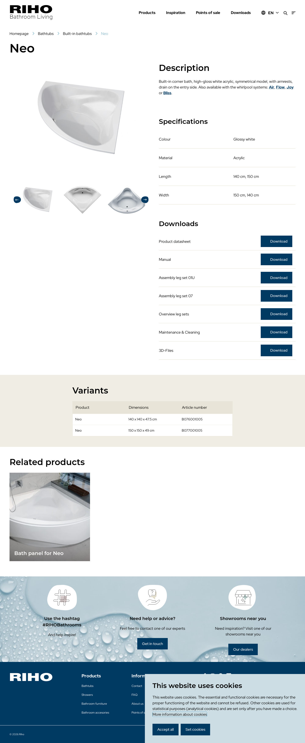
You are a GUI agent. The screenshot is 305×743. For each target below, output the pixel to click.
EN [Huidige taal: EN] (273, 12)
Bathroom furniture (94, 704)
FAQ (134, 695)
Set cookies (195, 729)
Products (147, 12)
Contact (137, 686)
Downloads (241, 12)
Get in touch (152, 643)
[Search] (285, 13)
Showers (87, 695)
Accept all (165, 729)
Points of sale (208, 12)
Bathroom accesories (95, 712)
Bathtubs (87, 686)
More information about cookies (179, 714)
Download (278, 241)
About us (137, 704)
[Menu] (293, 13)
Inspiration (175, 12)
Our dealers (243, 649)
